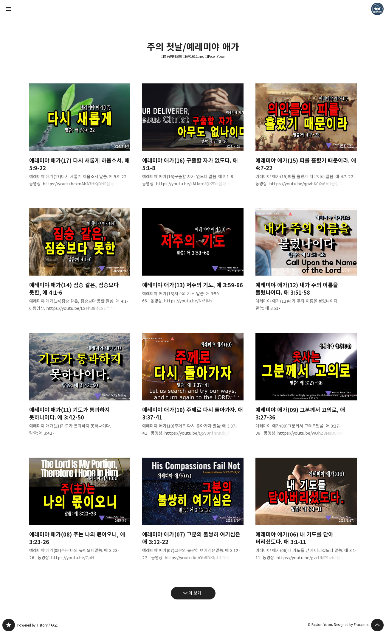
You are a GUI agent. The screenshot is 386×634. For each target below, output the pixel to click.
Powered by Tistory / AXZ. (37, 625)
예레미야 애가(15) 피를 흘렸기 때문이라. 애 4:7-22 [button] (306, 139)
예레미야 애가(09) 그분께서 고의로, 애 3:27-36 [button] (306, 389)
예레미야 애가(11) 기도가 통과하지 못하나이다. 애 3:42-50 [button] (80, 389)
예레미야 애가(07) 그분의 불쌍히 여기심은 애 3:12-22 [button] (192, 514)
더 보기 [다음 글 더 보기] (194, 593)
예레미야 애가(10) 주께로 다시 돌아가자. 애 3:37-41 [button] (192, 389)
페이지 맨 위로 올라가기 (377, 625)
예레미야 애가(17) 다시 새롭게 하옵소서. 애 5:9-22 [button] (80, 139)
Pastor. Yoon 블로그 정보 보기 (377, 9)
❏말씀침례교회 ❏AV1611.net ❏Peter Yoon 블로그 (8, 625)
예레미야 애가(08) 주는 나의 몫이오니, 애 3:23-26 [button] (80, 514)
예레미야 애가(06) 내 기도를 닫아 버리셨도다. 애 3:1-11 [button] (306, 514)
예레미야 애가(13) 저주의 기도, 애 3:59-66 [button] (192, 261)
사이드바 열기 (8, 9)
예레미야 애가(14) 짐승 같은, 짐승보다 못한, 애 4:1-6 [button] (80, 264)
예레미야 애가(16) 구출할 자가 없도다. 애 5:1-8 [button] (192, 139)
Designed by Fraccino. (351, 624)
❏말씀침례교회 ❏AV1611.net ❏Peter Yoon (193, 56)
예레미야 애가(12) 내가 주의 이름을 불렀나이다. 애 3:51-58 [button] (306, 264)
